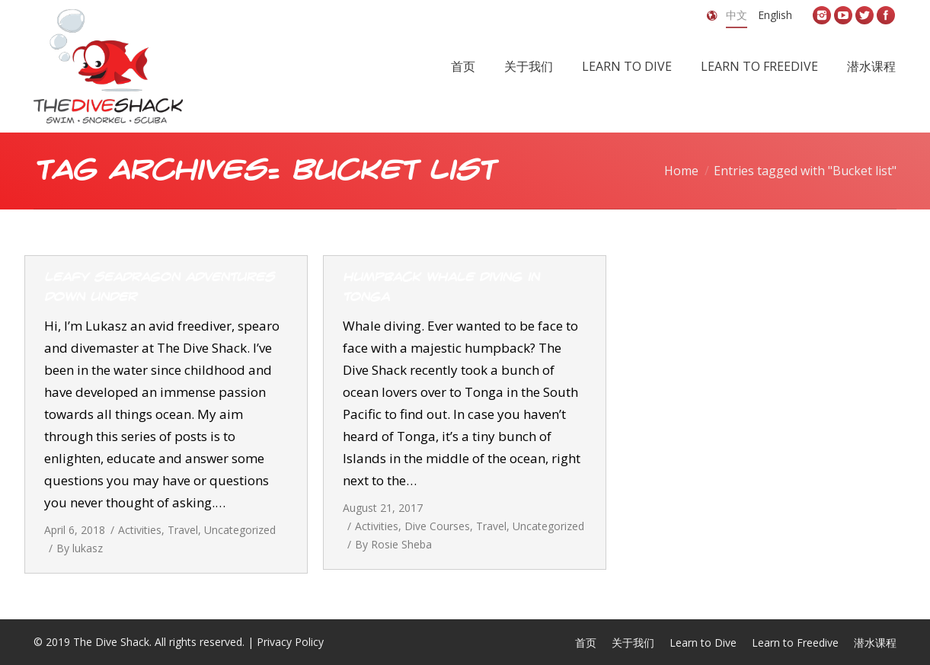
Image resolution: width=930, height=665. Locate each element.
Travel (183, 530)
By (79, 548)
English (775, 15)
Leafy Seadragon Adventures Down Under (159, 287)
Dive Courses (437, 526)
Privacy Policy (290, 642)
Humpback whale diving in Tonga (441, 287)
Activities (139, 530)
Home (681, 170)
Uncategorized (240, 530)
